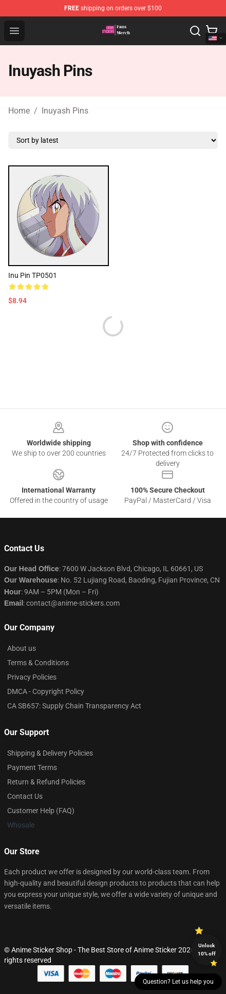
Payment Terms (32, 767)
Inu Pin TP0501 (32, 275)
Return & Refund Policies (46, 782)
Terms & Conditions (38, 663)
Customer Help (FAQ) (40, 811)
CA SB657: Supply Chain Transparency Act (74, 706)
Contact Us (25, 796)
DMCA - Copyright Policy (45, 691)
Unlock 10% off (207, 950)
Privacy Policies (31, 677)
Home (19, 111)
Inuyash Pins (65, 111)
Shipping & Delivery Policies (50, 753)
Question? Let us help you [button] (178, 981)
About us (21, 648)
